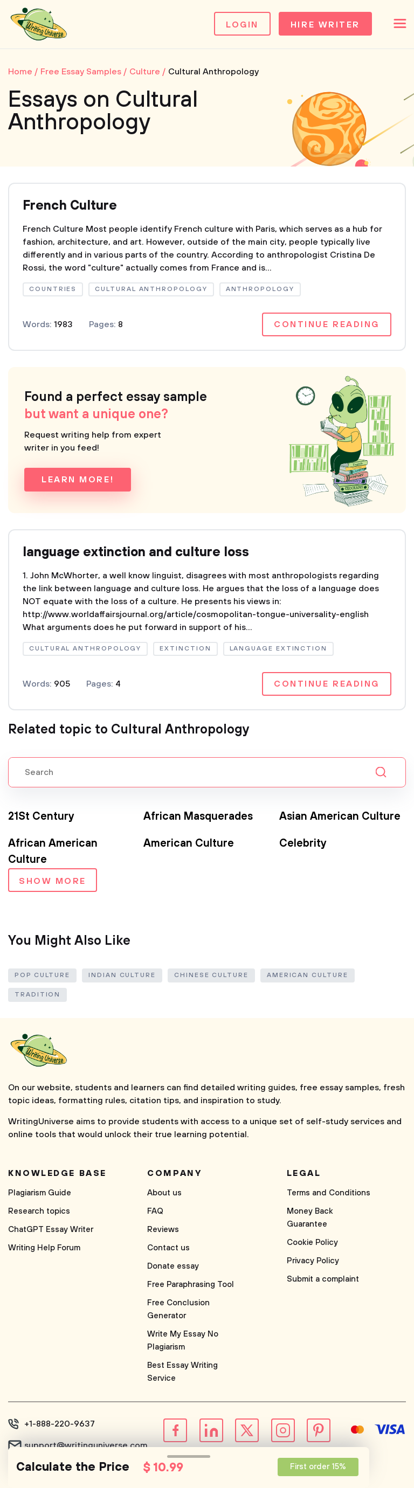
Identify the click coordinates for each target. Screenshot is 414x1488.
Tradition (37, 995)
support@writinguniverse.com (86, 1445)
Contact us (168, 1248)
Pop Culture (42, 975)
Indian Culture (122, 975)
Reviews (163, 1229)
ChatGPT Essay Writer (50, 1229)
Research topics (39, 1211)
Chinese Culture (211, 975)
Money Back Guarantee (310, 1217)
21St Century (41, 816)
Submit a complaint (323, 1279)
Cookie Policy (312, 1242)
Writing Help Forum (44, 1248)
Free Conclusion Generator (178, 1309)
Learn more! (78, 479)
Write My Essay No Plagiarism (182, 1340)
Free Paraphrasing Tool (190, 1284)
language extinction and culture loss (136, 552)
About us (164, 1193)
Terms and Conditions (328, 1193)
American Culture (188, 843)
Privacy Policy (313, 1261)
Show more (52, 881)
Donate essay (173, 1266)
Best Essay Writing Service (182, 1371)
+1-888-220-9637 (59, 1423)
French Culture (70, 206)
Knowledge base (57, 1173)
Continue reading (327, 324)
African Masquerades (198, 816)
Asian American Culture (340, 816)
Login (242, 24)
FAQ (155, 1211)
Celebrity (303, 843)
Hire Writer (325, 24)
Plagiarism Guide (39, 1193)
